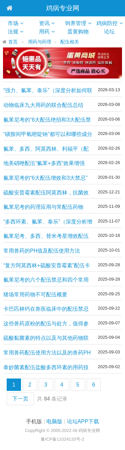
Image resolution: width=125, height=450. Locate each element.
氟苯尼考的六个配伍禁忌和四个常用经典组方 (46, 280)
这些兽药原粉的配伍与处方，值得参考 (46, 324)
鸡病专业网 (62, 8)
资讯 (44, 23)
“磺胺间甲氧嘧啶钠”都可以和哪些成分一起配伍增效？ (47, 134)
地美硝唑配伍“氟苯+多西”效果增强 (44, 163)
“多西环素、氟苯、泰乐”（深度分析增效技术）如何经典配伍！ (47, 222)
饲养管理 (75, 23)
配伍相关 (69, 41)
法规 (13, 31)
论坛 (112, 31)
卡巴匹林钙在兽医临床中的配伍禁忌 (46, 309)
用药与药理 (39, 41)
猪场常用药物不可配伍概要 (35, 294)
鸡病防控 (107, 23)
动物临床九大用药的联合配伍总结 (43, 105)
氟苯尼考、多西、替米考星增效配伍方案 (46, 236)
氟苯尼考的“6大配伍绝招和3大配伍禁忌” (47, 120)
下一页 (20, 399)
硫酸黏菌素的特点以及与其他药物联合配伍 (46, 338)
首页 (13, 41)
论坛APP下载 (83, 421)
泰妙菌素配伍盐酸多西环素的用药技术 (46, 367)
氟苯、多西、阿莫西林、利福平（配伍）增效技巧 (46, 149)
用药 (44, 31)
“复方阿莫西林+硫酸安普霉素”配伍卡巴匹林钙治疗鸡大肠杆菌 (46, 266)
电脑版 (54, 421)
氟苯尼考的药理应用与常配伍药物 (43, 207)
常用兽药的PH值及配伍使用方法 (41, 251)
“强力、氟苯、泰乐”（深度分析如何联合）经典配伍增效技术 (47, 91)
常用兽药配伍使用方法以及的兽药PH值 (47, 353)
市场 (13, 23)
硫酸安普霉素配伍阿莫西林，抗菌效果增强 (46, 193)
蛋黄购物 (80, 31)
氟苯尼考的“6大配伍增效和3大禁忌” (45, 178)
